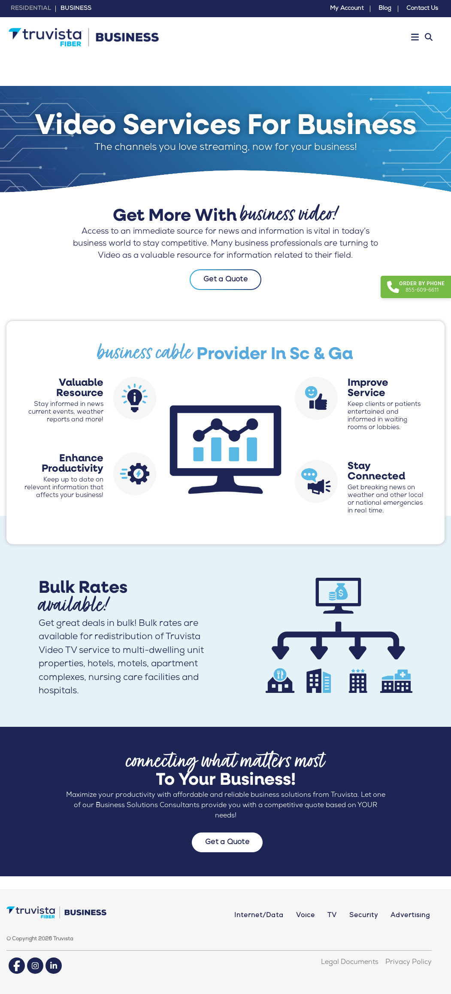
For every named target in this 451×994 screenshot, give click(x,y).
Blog (384, 9)
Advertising (410, 915)
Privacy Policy (408, 962)
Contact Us (422, 9)
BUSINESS (76, 9)
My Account (346, 9)
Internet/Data (259, 915)
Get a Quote (225, 280)
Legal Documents (349, 962)
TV (332, 915)
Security (363, 915)
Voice (305, 915)
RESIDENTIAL (31, 9)
